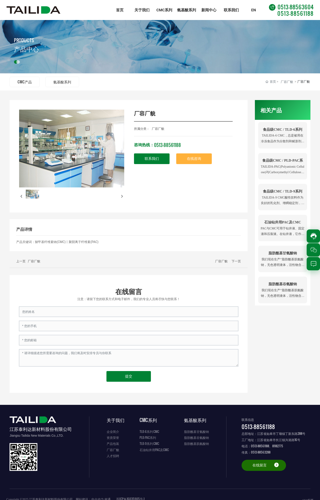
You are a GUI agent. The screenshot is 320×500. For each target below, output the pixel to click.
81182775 (277, 446)
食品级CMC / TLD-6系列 (282, 129)
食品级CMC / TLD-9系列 (282, 191)
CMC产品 (25, 81)
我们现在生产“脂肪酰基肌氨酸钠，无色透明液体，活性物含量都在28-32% (282, 265)
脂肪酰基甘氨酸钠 (282, 253)
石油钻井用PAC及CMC (282, 222)
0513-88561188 (295, 13)
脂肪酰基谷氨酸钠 (282, 284)
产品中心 (26, 49)
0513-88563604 (291, 7)
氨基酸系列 (62, 81)
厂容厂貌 (287, 82)
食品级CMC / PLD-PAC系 (282, 160)
